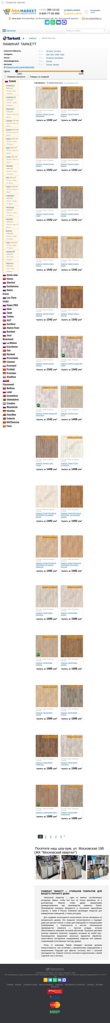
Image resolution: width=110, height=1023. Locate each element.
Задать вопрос (72, 10)
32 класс (49, 51)
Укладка (90, 984)
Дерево (56, 64)
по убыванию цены (71, 83)
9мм (52, 54)
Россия (49, 61)
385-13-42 (49, 9)
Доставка (99, 984)
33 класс (57, 51)
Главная (10, 984)
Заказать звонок (73, 13)
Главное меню (12, 2)
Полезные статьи (30, 984)
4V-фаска (50, 58)
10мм (57, 54)
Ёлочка (49, 64)
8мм (48, 54)
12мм (62, 54)
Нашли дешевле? (46, 984)
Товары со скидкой (38, 77)
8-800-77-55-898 (49, 13)
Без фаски (59, 58)
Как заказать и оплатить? (75, 984)
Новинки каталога (14, 77)
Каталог (9, 30)
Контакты (55, 986)
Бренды (18, 984)
